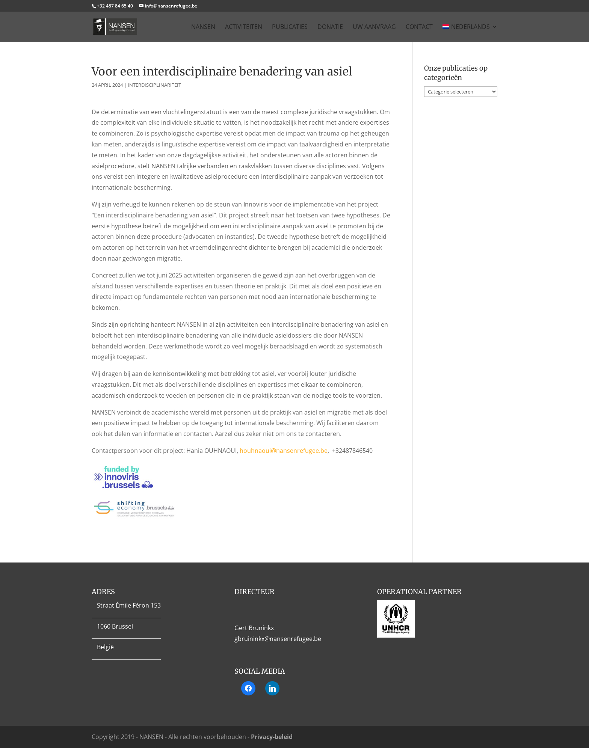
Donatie (330, 27)
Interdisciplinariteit (154, 84)
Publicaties (290, 27)
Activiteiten (243, 27)
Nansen (203, 27)
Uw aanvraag (374, 27)
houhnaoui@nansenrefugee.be (284, 450)
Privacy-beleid (272, 737)
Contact (419, 27)
